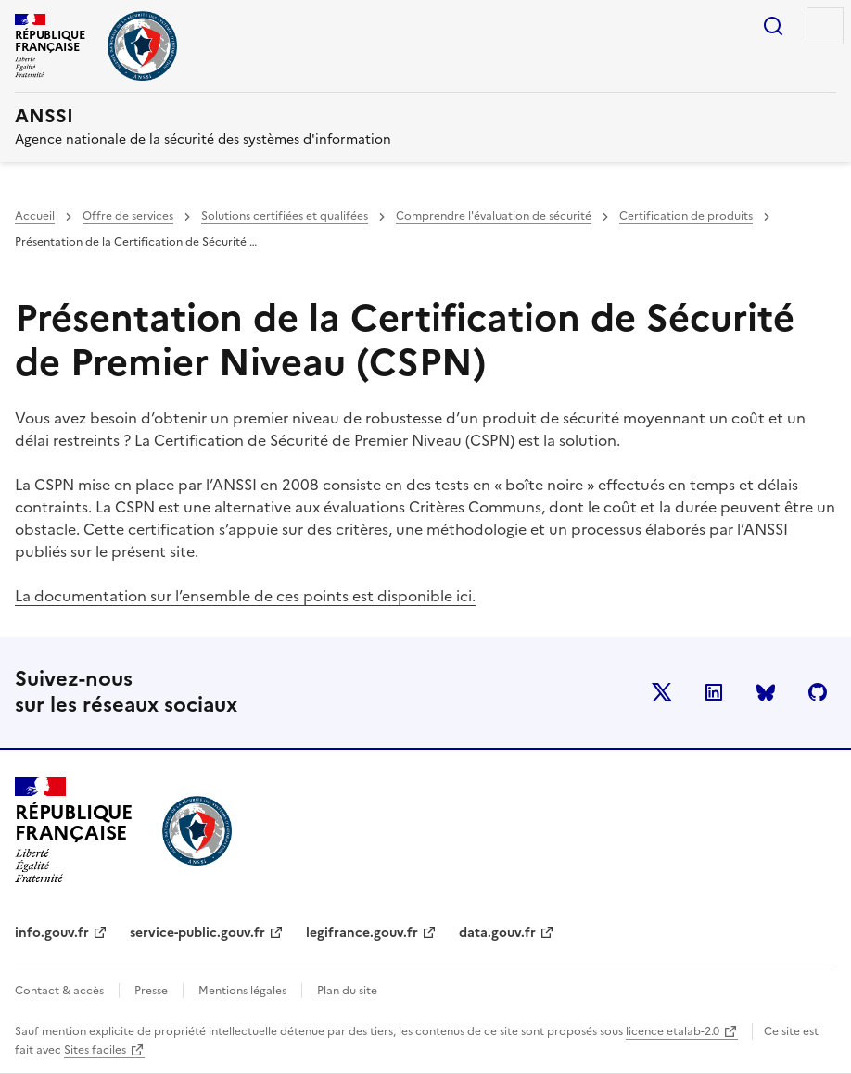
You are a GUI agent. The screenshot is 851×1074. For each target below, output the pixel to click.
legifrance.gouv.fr (362, 932)
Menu (825, 25)
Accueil (35, 216)
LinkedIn (713, 692)
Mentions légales (242, 990)
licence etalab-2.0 (672, 1031)
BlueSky (765, 692)
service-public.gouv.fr (197, 932)
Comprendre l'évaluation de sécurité (493, 216)
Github (817, 692)
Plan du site (347, 990)
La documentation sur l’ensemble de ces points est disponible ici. (245, 596)
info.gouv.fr (52, 932)
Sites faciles (95, 1050)
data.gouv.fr (497, 932)
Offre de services (128, 216)
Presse (151, 990)
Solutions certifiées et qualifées (284, 216)
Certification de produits (686, 216)
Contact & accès (59, 990)
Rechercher (773, 25)
